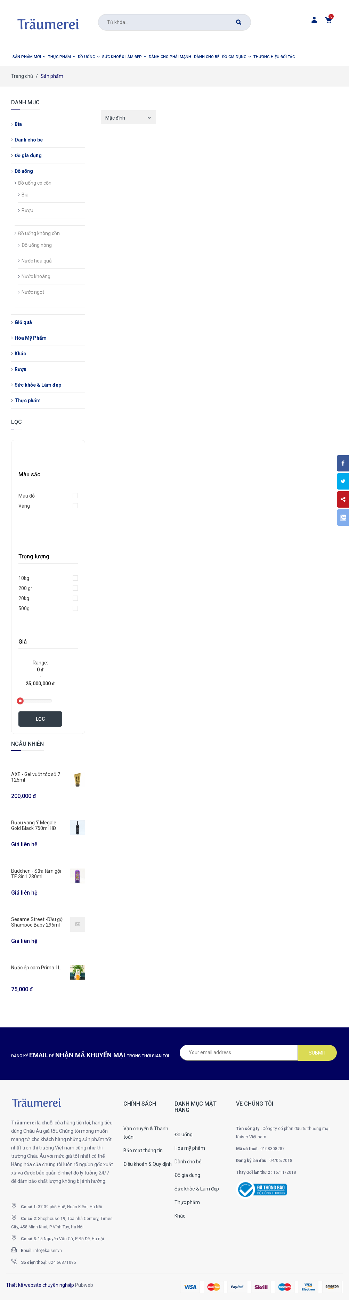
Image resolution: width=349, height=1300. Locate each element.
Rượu (27, 210)
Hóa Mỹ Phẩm (31, 338)
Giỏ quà (23, 322)
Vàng (24, 506)
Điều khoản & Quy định (147, 1164)
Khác (20, 353)
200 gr (25, 588)
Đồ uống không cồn (39, 233)
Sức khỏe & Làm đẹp (38, 385)
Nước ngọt (33, 292)
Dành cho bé (29, 140)
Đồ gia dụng (28, 155)
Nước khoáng (36, 276)
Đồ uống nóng (37, 245)
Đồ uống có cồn (34, 183)
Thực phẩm (28, 400)
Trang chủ (22, 76)
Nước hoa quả (37, 261)
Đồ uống (24, 171)
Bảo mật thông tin (143, 1150)
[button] (29, 57)
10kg (23, 578)
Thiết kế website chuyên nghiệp (40, 1285)
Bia (18, 124)
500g (24, 608)
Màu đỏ (26, 496)
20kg (23, 598)
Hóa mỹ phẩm (189, 1148)
